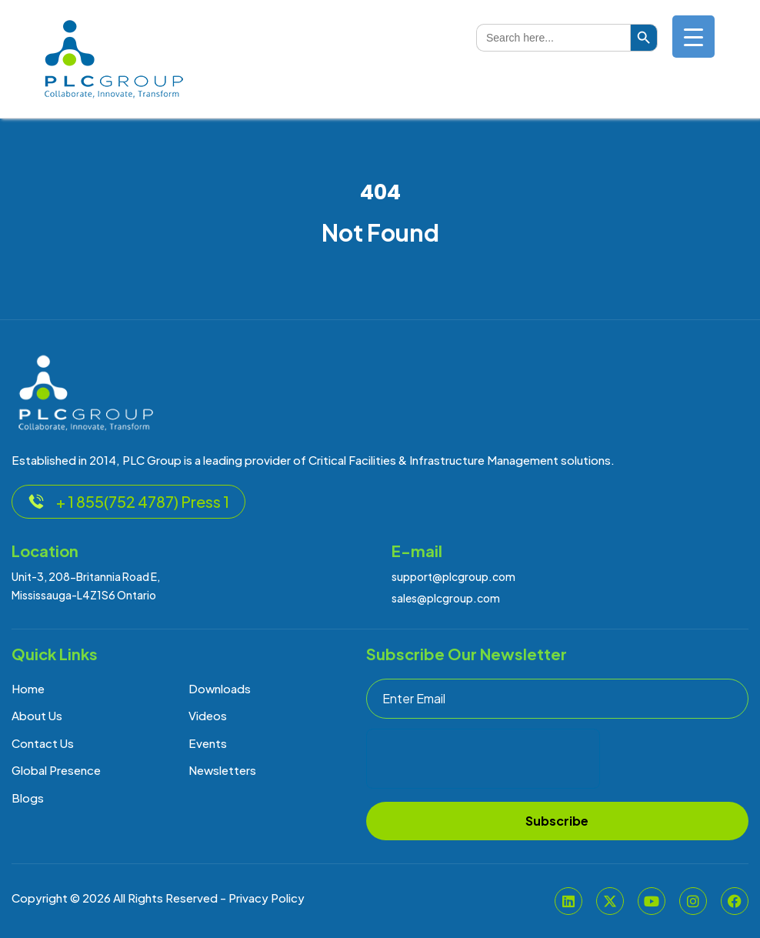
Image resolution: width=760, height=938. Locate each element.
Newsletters (222, 770)
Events (207, 743)
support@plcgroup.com (453, 576)
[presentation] (483, 759)
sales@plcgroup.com (446, 598)
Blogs (28, 797)
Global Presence (56, 770)
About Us (37, 715)
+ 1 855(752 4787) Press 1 (128, 501)
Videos (207, 715)
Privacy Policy (266, 897)
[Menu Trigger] (693, 36)
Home (28, 688)
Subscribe (556, 821)
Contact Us (43, 743)
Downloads (219, 688)
